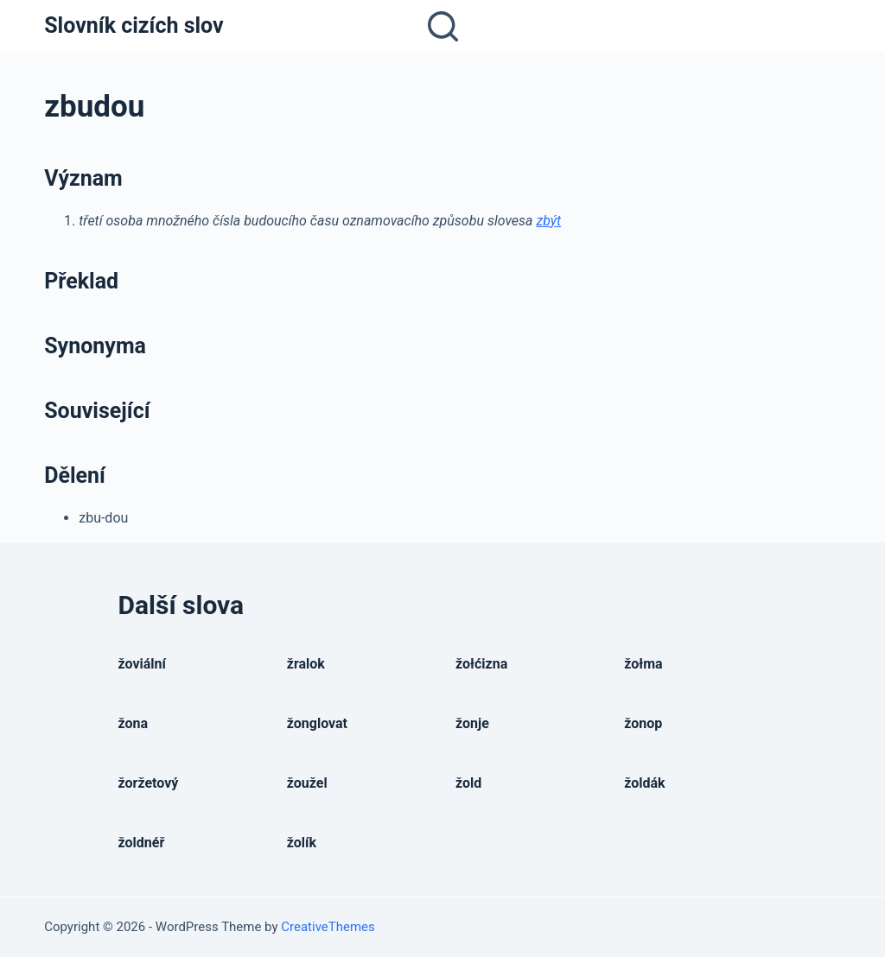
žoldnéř (141, 842)
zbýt (548, 220)
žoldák (644, 783)
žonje (472, 723)
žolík (301, 842)
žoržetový (148, 783)
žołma (643, 664)
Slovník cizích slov (133, 25)
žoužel (307, 783)
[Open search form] (443, 26)
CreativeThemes (328, 927)
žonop (643, 723)
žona (133, 723)
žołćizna (481, 664)
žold (468, 783)
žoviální (142, 664)
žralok (306, 664)
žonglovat (317, 723)
